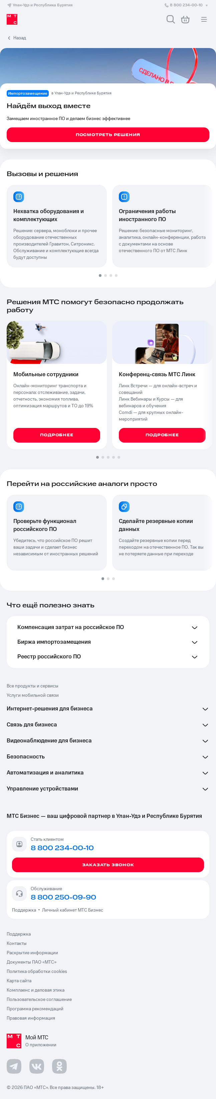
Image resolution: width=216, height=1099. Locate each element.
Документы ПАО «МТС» (31, 962)
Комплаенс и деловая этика (35, 990)
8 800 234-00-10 (186, 5)
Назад (19, 38)
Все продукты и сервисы (32, 686)
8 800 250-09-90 (63, 898)
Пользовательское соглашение (39, 999)
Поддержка (25, 910)
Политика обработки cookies (37, 971)
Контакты (17, 943)
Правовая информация (31, 1018)
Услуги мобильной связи (33, 695)
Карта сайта (19, 981)
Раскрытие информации (32, 953)
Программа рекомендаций (35, 1009)
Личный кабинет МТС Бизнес (72, 910)
